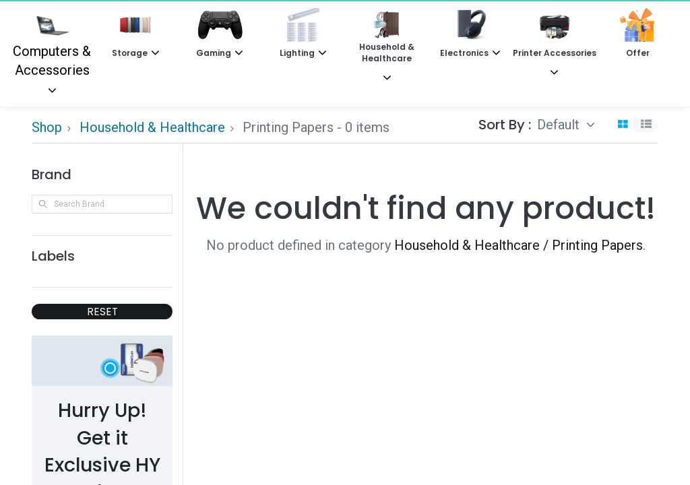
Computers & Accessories (52, 43)
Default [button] (560, 125)
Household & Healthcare (152, 127)
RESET (102, 311)
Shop (47, 127)
